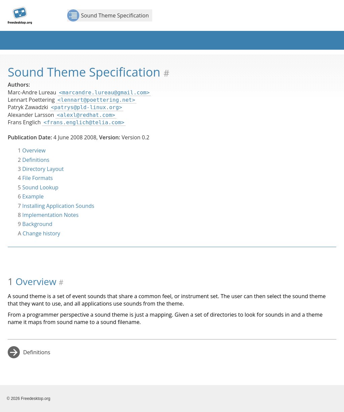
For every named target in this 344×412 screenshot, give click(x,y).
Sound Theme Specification (108, 15)
